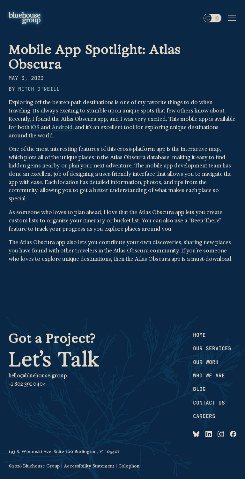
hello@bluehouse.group (38, 376)
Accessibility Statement (89, 465)
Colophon (128, 465)
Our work (206, 362)
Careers (204, 416)
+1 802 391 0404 (27, 384)
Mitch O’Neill (39, 88)
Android (62, 127)
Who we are (209, 375)
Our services (212, 348)
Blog (199, 388)
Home (199, 334)
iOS (35, 127)
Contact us (209, 402)
